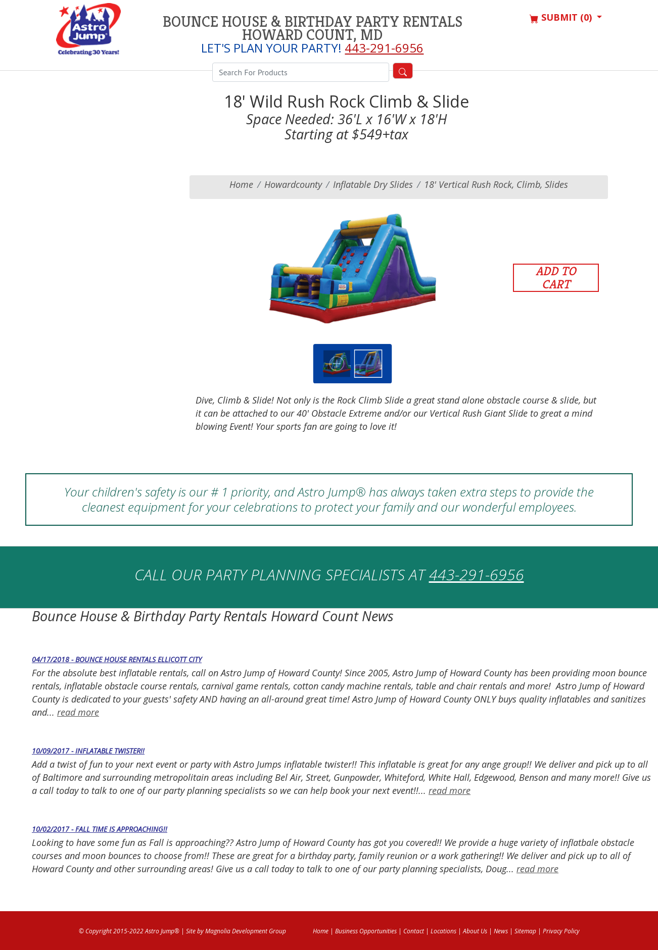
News (501, 931)
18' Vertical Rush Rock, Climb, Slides (496, 184)
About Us (475, 931)
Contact (413, 931)
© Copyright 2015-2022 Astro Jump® (129, 931)
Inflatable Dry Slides (373, 184)
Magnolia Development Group (245, 931)
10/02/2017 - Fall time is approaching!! (99, 829)
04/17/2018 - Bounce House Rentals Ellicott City (117, 659)
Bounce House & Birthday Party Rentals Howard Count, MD (312, 28)
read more (78, 712)
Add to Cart (556, 278)
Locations (443, 931)
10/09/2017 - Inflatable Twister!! (88, 751)
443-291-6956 (384, 47)
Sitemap (525, 931)
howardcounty (293, 184)
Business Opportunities (366, 931)
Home (241, 184)
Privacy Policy (561, 931)
